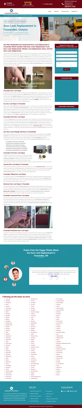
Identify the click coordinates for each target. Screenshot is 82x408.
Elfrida (7, 349)
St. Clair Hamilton (60, 363)
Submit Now (66, 69)
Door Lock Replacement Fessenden (25, 15)
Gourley (7, 363)
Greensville (8, 367)
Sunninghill (33, 352)
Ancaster (7, 306)
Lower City (8, 299)
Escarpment (8, 302)
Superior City (59, 367)
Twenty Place (34, 360)
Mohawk (32, 330)
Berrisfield (8, 315)
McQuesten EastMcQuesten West (63, 343)
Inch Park (33, 304)
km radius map (66, 90)
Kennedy (33, 308)
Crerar (7, 341)
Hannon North (8, 373)
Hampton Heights (9, 371)
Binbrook (7, 317)
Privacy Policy (49, 391)
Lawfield (33, 313)
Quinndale (33, 338)
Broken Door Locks (38, 126)
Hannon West (8, 376)
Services (56, 11)
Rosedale (58, 362)
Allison (7, 304)
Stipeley (58, 369)
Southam (33, 350)
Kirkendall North (59, 336)
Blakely (32, 375)
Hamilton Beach (34, 371)
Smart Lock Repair (34, 398)
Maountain (8, 301)
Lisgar (32, 319)
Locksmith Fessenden (40, 406)
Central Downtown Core (36, 376)
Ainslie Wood (8, 308)
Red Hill (58, 354)
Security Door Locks (40, 166)
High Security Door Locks (35, 391)
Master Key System (34, 393)
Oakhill (32, 334)
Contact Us (74, 11)
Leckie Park (33, 315)
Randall (32, 341)
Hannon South (9, 375)
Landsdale (58, 341)
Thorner (32, 356)
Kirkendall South (59, 338)
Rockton (58, 360)
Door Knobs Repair (34, 401)
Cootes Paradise (59, 302)
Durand (57, 317)
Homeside (58, 330)
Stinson (58, 365)
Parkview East (59, 350)
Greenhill (58, 328)
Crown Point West (60, 310)
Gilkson (7, 360)
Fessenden (8, 354)
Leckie (32, 317)
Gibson (57, 319)
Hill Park (32, 301)
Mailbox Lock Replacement (52, 399)
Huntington (33, 302)
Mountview (33, 326)
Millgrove (33, 328)
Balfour (7, 312)
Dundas (57, 315)
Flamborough (8, 356)
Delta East (58, 312)
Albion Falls (8, 310)
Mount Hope (8, 362)
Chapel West (8, 339)
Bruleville (8, 326)
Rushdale (33, 345)
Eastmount (8, 345)
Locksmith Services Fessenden (12, 15)
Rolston (32, 343)
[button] (14, 284)
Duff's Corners (9, 343)
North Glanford (34, 332)
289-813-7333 (70, 6)
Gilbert (7, 358)
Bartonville (33, 369)
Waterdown (33, 362)
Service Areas (65, 11)
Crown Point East (59, 308)
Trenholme (33, 358)
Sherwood (33, 349)
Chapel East (8, 338)
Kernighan (33, 310)
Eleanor (7, 347)
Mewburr (33, 325)
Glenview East (59, 321)
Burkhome (8, 330)
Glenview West (59, 323)
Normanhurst (59, 347)
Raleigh (32, 339)
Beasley (32, 373)
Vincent (58, 373)
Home (49, 11)
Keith (57, 334)
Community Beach (60, 301)
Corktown (58, 304)
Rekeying (36, 99)
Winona (57, 375)
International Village (60, 332)
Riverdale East (59, 356)
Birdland (7, 319)
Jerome (32, 306)
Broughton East (9, 323)
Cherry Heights (59, 299)
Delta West (58, 313)
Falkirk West (8, 352)
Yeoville (32, 367)
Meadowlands (34, 323)
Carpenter (8, 334)
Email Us (65, 391)
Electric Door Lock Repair (35, 396)
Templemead (33, 354)
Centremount (8, 336)
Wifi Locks (48, 396)
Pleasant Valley (34, 336)
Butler (7, 332)
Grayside (58, 325)
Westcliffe (33, 365)
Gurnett (7, 369)
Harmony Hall (8, 378)
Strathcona (58, 371)
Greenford (58, 326)
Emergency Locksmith (51, 401)
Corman (58, 306)
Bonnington (8, 321)
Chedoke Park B (34, 378)
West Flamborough (35, 363)
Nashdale (58, 345)
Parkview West (59, 352)
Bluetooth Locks (49, 394)
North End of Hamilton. (61, 349)
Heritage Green (34, 299)
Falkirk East (8, 350)
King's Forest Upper (35, 312)
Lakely (57, 339)
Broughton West (9, 325)
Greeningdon (8, 365)
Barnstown (8, 313)
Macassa (33, 321)
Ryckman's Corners (35, 347)
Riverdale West (59, 358)
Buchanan (8, 328)
